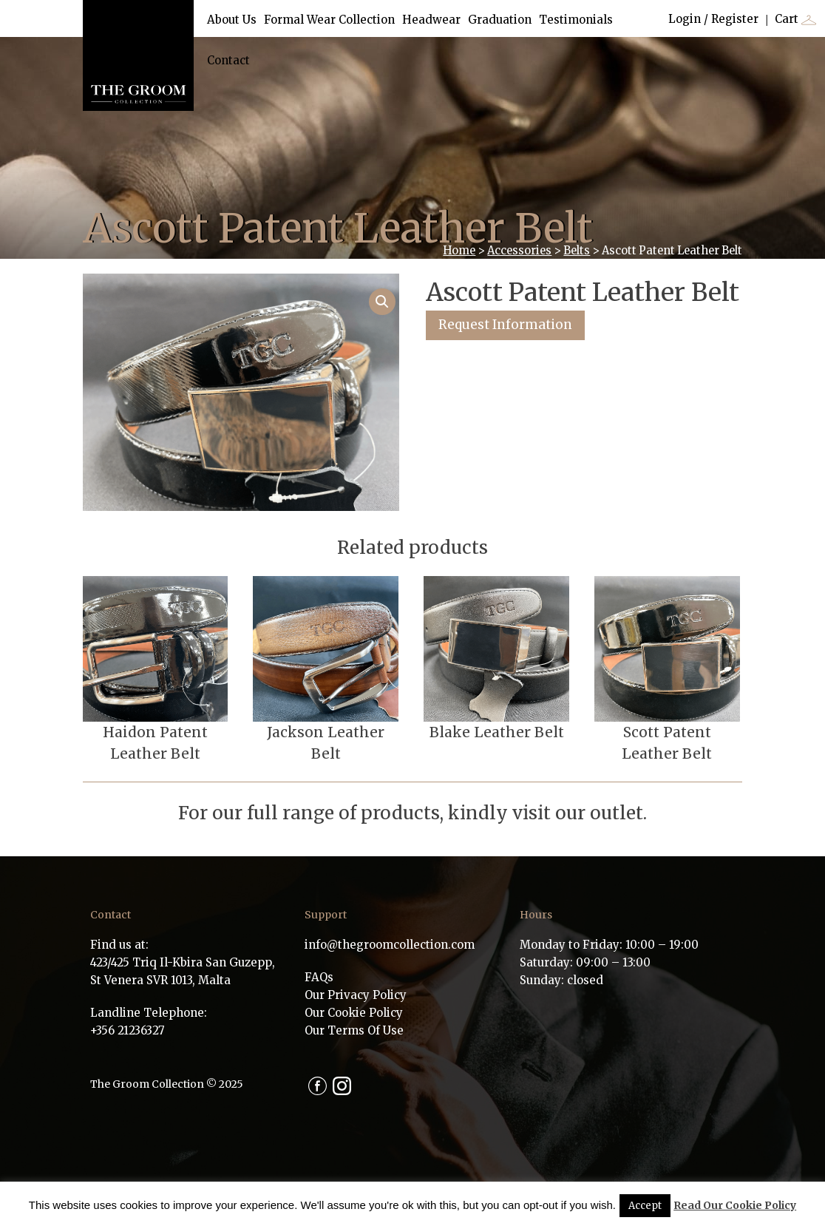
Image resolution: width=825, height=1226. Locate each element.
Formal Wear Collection (329, 20)
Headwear (431, 20)
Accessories (519, 250)
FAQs (319, 977)
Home (459, 250)
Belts (576, 250)
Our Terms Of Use (354, 1030)
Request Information (505, 324)
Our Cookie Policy (354, 1013)
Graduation (500, 20)
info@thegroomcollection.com (390, 945)
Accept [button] (645, 1205)
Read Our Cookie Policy (734, 1205)
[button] (382, 301)
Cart (795, 19)
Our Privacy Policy (356, 995)
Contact (228, 60)
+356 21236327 (127, 1030)
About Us (232, 20)
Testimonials (576, 20)
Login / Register (713, 19)
